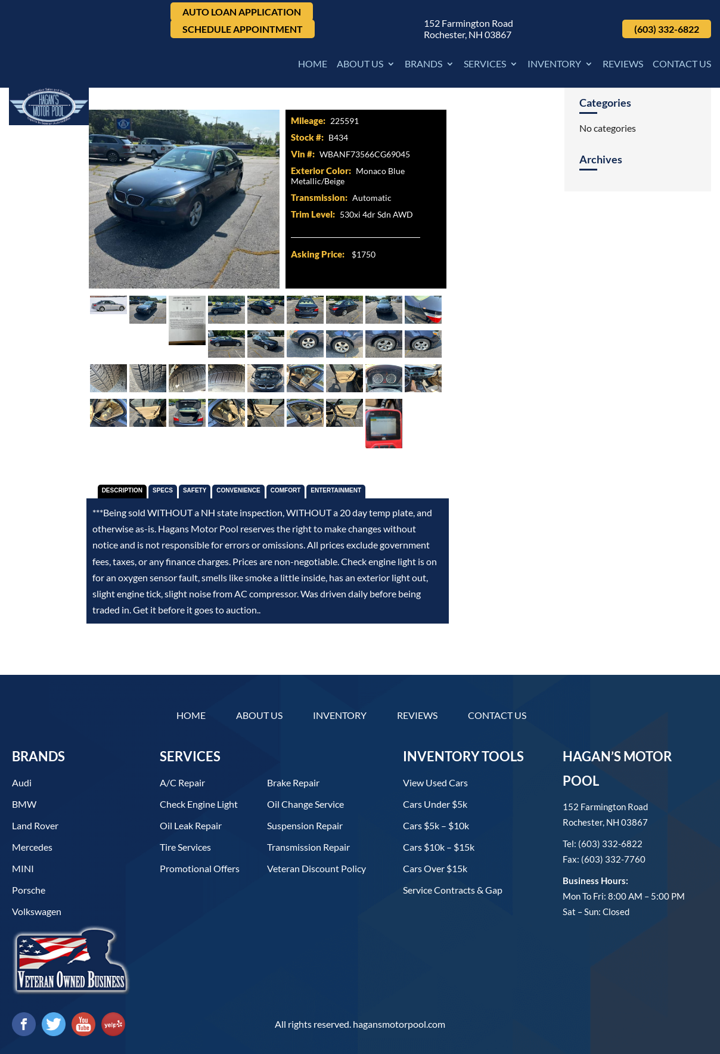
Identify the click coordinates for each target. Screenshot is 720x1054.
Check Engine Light (199, 804)
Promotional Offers (200, 868)
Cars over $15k (435, 868)
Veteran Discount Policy (316, 868)
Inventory (554, 64)
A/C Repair (182, 782)
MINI (23, 868)
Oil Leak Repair (191, 825)
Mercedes (32, 846)
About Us (360, 64)
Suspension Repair (305, 825)
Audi (22, 782)
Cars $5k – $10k (436, 825)
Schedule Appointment (242, 29)
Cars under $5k (435, 804)
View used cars (435, 782)
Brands (423, 64)
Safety (194, 490)
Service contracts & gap (452, 889)
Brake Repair (293, 782)
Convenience (238, 490)
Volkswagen (36, 911)
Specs (163, 490)
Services (485, 64)
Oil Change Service (305, 804)
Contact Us (682, 64)
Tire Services (185, 846)
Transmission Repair (308, 846)
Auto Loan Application (241, 11)
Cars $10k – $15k (438, 846)
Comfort (286, 490)
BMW (24, 804)
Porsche (28, 889)
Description (122, 490)
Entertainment (336, 490)
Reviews (623, 64)
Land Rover (35, 825)
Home (312, 64)
